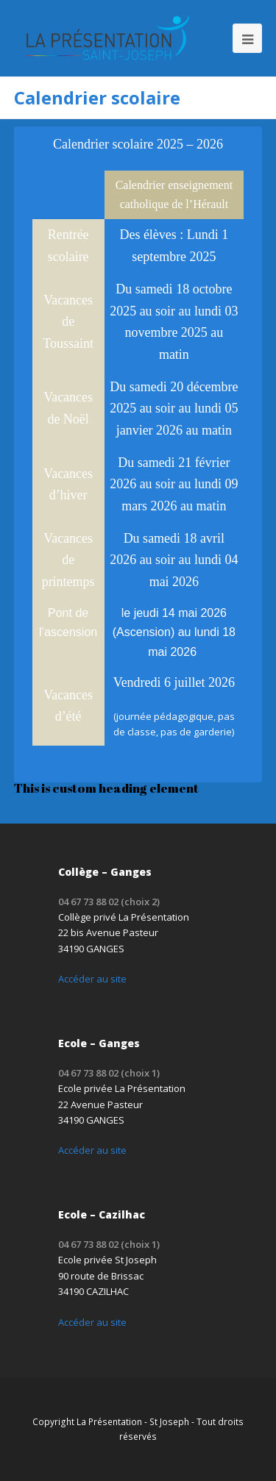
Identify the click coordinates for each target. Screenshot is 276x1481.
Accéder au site (92, 978)
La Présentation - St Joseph (133, 1422)
